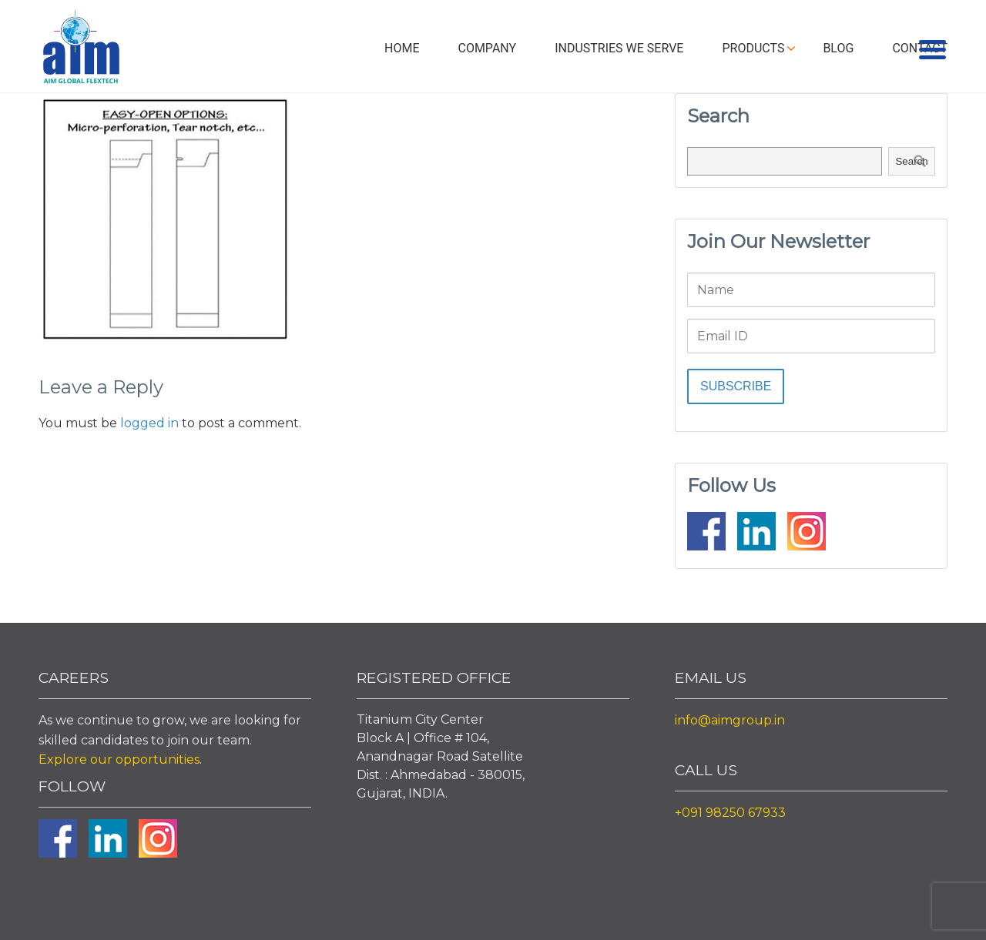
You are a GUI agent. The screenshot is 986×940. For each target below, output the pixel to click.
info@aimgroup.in (730, 720)
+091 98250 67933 (730, 812)
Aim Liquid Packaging (81, 50)
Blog (838, 48)
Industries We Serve (619, 48)
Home (401, 48)
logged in (149, 423)
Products (753, 48)
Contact (919, 48)
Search (911, 161)
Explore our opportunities (119, 759)
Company (487, 48)
